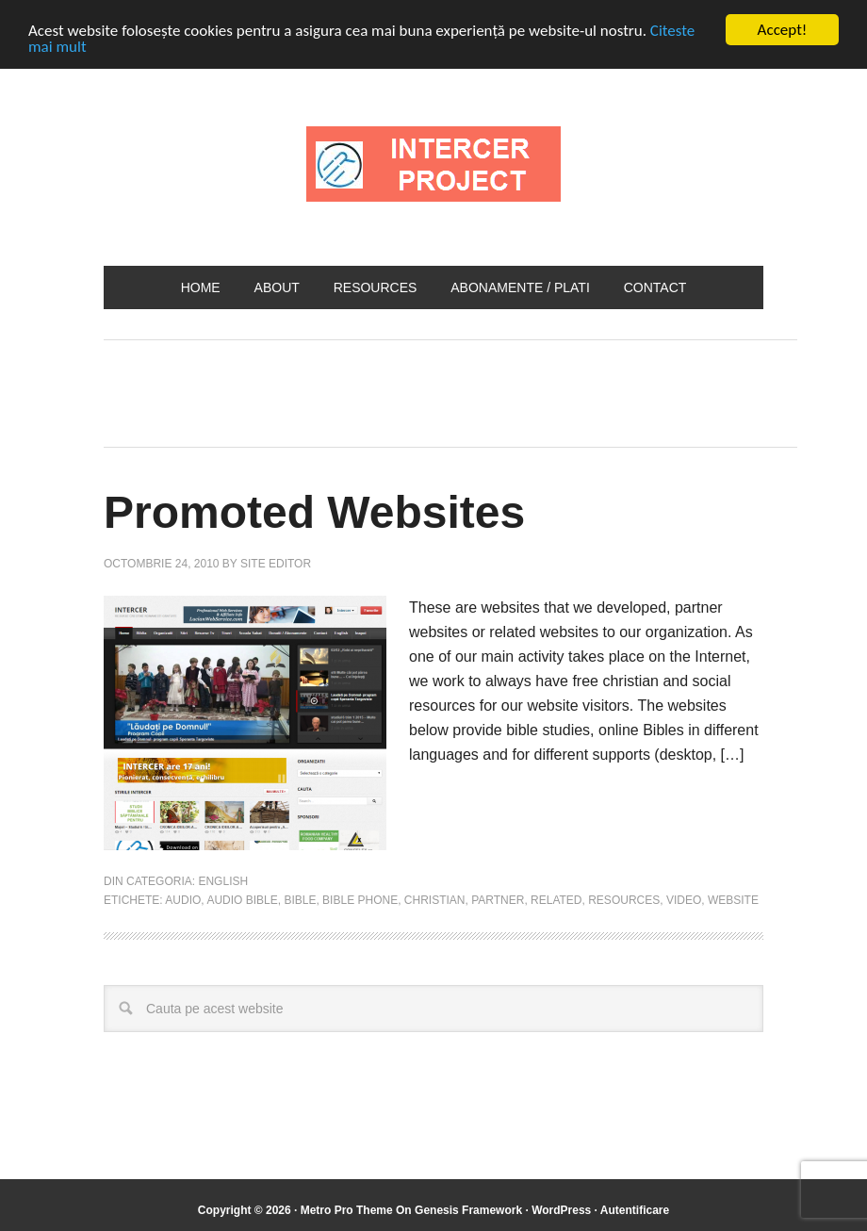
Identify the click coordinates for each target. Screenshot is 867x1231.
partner (497, 899)
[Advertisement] (447, 388)
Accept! (783, 30)
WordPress (561, 1210)
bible (300, 899)
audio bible (241, 899)
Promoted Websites (314, 512)
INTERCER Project (433, 164)
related (556, 899)
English (223, 881)
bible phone (360, 899)
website (733, 899)
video (683, 899)
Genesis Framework (468, 1210)
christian (435, 899)
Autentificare (634, 1210)
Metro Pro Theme (347, 1210)
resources (624, 899)
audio (183, 899)
